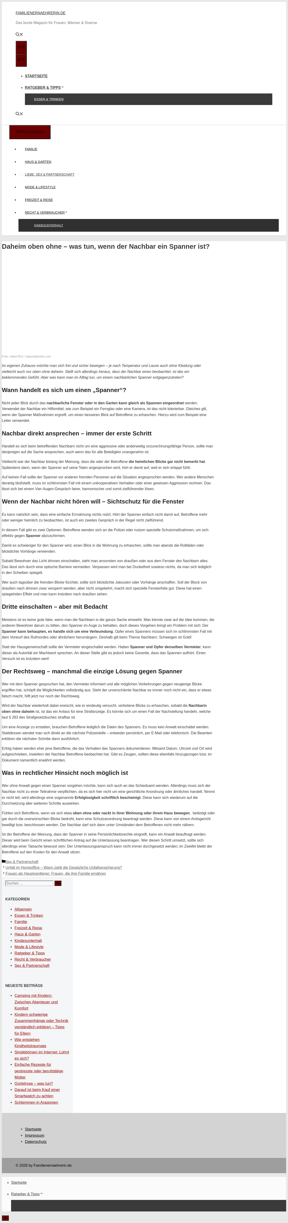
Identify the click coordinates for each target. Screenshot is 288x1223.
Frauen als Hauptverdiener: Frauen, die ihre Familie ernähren (56, 873)
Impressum (34, 1135)
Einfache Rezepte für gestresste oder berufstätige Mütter (39, 1070)
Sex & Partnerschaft (22, 862)
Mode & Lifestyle (40, 187)
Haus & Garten (38, 162)
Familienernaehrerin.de (41, 13)
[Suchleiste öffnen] (19, 35)
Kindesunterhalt (48, 225)
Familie (31, 149)
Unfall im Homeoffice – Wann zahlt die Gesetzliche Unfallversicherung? (64, 867)
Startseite (36, 76)
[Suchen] (57, 883)
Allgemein (23, 909)
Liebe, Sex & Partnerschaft (49, 174)
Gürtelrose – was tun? (34, 1083)
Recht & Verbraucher (49, 212)
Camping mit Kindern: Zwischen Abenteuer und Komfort (36, 1001)
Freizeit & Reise (39, 200)
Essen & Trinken (49, 99)
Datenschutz (36, 1141)
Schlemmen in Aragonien (36, 1102)
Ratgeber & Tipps (44, 88)
